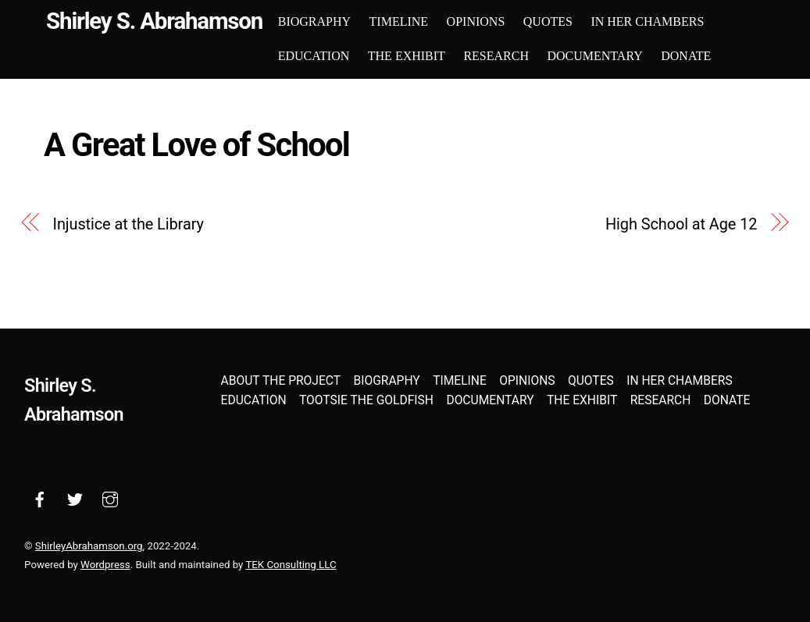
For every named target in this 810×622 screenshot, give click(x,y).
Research (496, 55)
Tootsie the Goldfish (366, 400)
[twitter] (75, 499)
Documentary (594, 55)
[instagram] (110, 499)
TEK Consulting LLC (290, 564)
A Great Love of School (196, 145)
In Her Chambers (647, 21)
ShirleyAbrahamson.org (89, 546)
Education (314, 55)
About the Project (281, 381)
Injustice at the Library (128, 224)
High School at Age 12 (681, 224)
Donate (686, 55)
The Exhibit (406, 55)
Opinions (476, 21)
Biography (314, 21)
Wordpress (105, 564)
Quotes (548, 21)
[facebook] (39, 499)
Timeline (399, 21)
